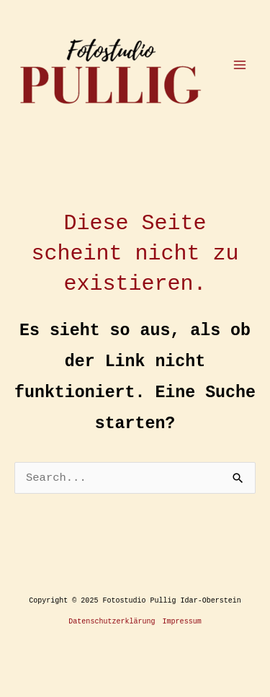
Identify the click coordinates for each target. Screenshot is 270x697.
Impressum (182, 622)
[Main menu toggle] (240, 64)
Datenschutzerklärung (111, 622)
